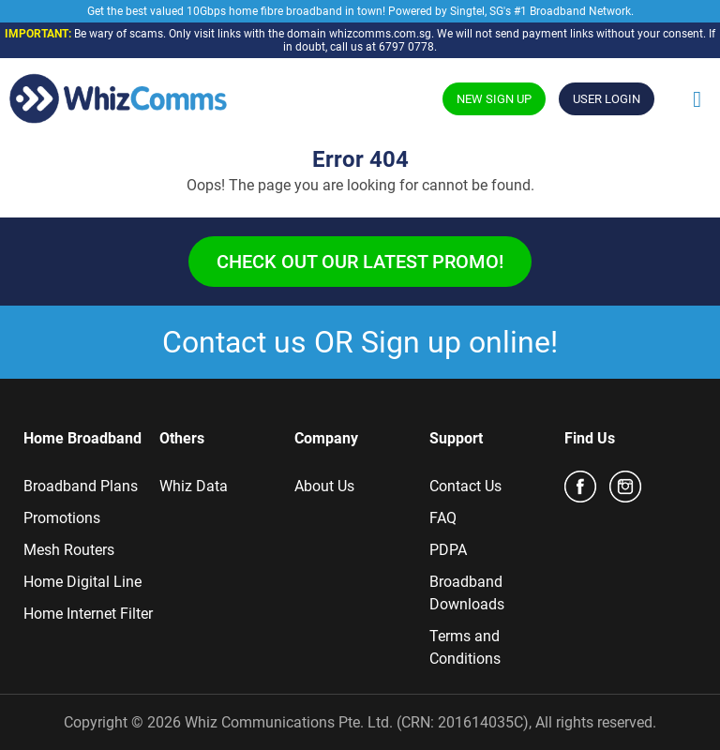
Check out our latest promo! (360, 261)
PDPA (448, 550)
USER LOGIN (606, 99)
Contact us (234, 342)
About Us (324, 486)
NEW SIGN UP (494, 99)
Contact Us (465, 486)
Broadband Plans (80, 486)
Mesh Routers (68, 550)
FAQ (443, 518)
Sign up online (455, 342)
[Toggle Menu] (697, 99)
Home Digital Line (82, 582)
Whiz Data (193, 486)
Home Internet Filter (88, 613)
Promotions (61, 518)
